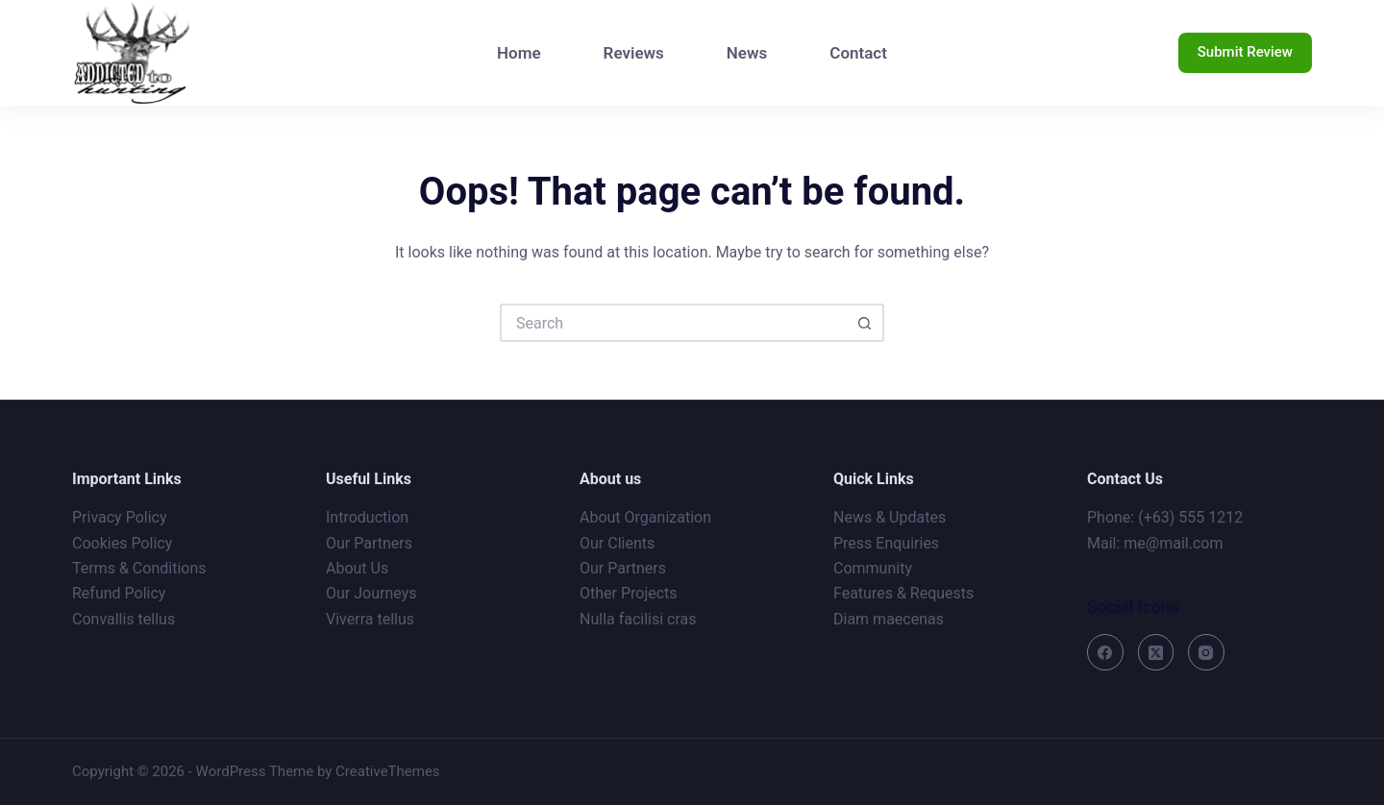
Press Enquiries (886, 543)
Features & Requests (903, 593)
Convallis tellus (123, 619)
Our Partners (369, 543)
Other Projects (629, 593)
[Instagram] (1206, 652)
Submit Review (1245, 52)
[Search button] (865, 323)
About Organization (645, 517)
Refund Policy (118, 593)
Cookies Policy (122, 543)
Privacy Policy (119, 517)
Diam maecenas (888, 619)
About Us (357, 568)
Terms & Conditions (139, 568)
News (747, 52)
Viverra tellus (370, 619)
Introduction (367, 517)
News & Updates (889, 517)
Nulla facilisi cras (638, 619)
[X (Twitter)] (1156, 652)
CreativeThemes (387, 771)
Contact (858, 52)
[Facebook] (1105, 652)
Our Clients (617, 543)
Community (872, 568)
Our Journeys (371, 593)
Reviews (634, 52)
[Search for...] (673, 323)
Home (519, 52)
